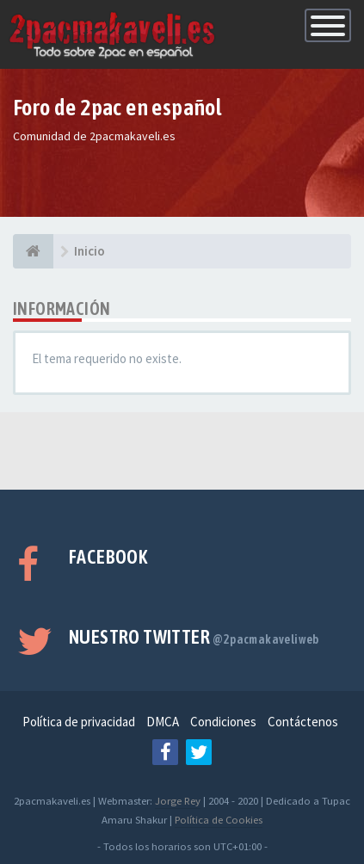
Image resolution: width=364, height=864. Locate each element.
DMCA (162, 721)
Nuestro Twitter (194, 637)
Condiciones (223, 721)
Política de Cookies (218, 819)
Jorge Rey (178, 800)
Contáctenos (303, 721)
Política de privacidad (78, 721)
